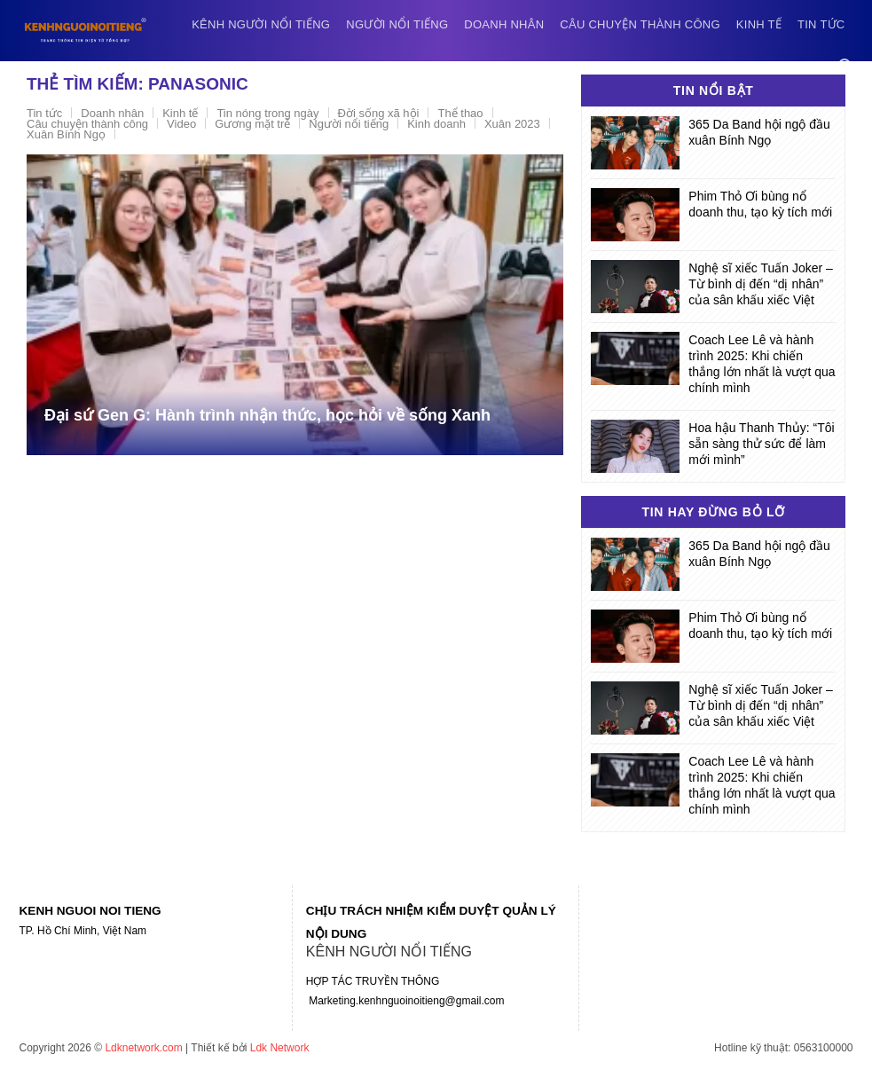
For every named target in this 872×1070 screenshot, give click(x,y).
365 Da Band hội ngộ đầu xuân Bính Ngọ (758, 132)
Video (181, 123)
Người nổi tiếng (397, 24)
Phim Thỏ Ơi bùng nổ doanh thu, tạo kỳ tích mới (760, 204)
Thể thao (460, 113)
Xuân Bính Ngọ (66, 134)
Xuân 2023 (512, 123)
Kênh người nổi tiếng (261, 24)
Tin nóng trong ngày (267, 113)
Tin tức (821, 24)
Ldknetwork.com (143, 1048)
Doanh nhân (504, 24)
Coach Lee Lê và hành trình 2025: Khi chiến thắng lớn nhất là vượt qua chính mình (761, 364)
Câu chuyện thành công (640, 24)
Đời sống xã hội (379, 113)
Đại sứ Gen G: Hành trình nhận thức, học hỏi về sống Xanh (267, 415)
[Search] (845, 66)
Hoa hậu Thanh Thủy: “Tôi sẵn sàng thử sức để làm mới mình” (761, 444)
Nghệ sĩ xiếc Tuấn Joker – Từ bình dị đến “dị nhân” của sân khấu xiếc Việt (760, 284)
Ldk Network (280, 1048)
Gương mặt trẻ (252, 123)
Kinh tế (759, 24)
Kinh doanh (436, 123)
